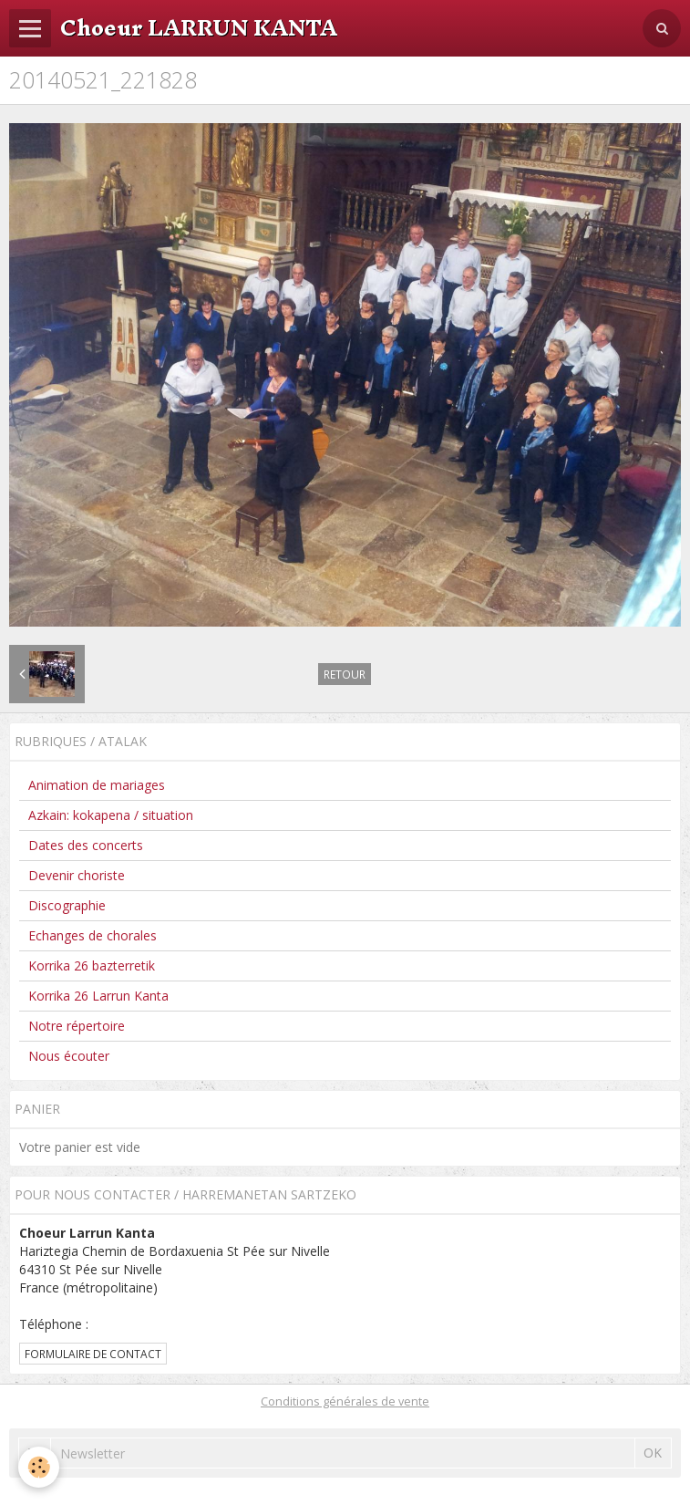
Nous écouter (68, 1055)
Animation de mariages (96, 785)
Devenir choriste (76, 875)
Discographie (67, 905)
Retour (345, 674)
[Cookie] (38, 1467)
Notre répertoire (76, 1025)
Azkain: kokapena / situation (110, 815)
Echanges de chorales (92, 935)
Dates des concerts (85, 845)
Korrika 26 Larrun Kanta (98, 995)
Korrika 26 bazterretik (91, 965)
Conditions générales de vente (345, 1401)
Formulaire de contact (93, 1353)
